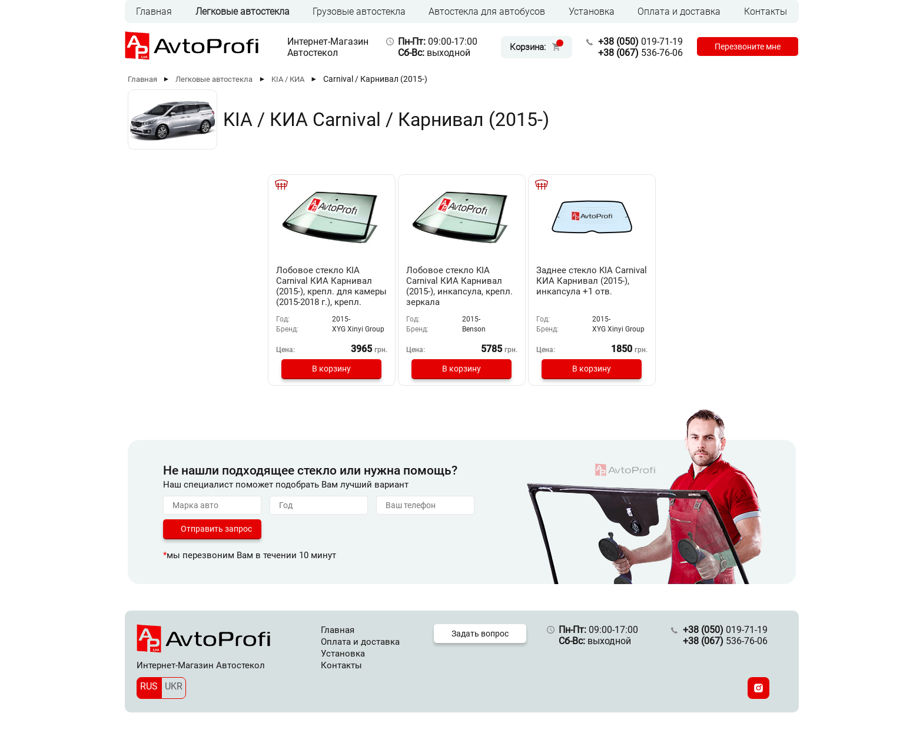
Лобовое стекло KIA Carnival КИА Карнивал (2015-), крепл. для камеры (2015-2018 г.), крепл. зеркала (331, 291)
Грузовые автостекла (359, 11)
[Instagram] (758, 688)
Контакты (765, 11)
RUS (149, 686)
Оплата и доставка (679, 11)
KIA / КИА (287, 79)
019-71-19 (640, 41)
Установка (592, 11)
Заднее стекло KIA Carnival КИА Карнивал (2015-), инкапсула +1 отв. (591, 281)
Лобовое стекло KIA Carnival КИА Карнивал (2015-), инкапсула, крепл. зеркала (459, 286)
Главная (154, 11)
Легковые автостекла (242, 11)
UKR (173, 686)
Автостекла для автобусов (487, 11)
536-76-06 (640, 52)
